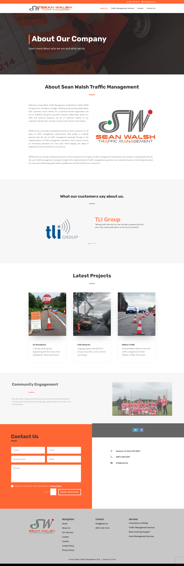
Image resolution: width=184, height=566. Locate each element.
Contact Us (150, 8)
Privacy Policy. (56, 486)
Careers (140, 8)
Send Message (69, 492)
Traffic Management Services (122, 8)
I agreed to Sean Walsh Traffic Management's (36, 486)
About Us (104, 8)
